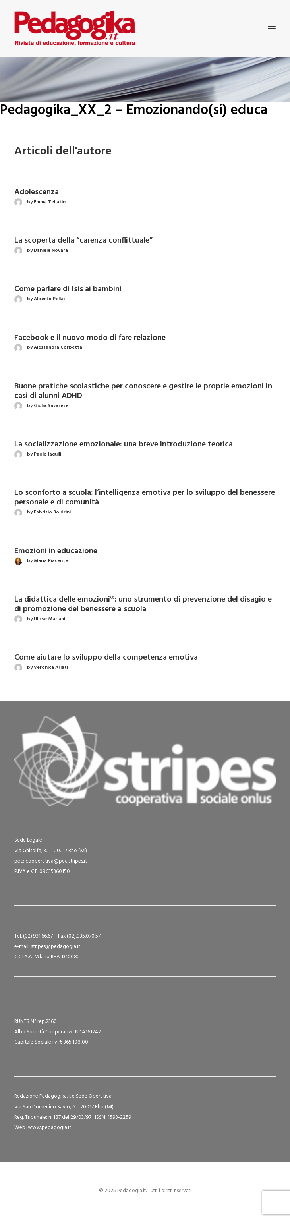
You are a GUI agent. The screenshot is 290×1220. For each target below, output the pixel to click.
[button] (271, 28)
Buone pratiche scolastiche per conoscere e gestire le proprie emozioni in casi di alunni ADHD (143, 391)
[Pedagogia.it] (74, 28)
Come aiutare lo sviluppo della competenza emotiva (106, 657)
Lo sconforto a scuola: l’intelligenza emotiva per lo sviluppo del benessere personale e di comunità (144, 497)
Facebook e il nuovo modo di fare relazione (90, 338)
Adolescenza (36, 192)
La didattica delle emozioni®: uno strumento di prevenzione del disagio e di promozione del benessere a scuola (143, 604)
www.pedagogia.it (49, 1127)
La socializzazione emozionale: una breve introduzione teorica (123, 444)
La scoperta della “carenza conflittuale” (83, 240)
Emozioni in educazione (55, 551)
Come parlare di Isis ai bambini (68, 289)
